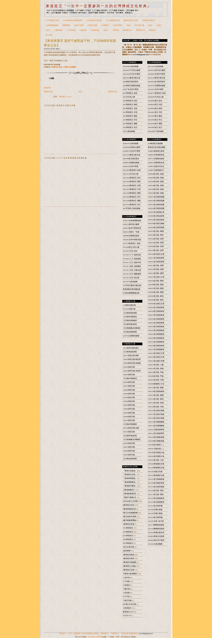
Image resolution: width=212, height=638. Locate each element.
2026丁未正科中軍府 (130, 89)
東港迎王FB (127, 30)
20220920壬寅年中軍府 (156, 74)
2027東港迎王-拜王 (130, 120)
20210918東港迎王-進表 (132, 170)
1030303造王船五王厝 (156, 304)
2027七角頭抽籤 (129, 131)
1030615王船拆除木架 (156, 163)
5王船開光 (105, 25)
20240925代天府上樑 (155, 97)
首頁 (80, 92)
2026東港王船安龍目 (130, 82)
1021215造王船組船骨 (156, 498)
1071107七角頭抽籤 (130, 282)
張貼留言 (47, 88)
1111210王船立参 (129, 309)
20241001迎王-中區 (155, 112)
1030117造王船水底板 (156, 414)
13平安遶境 (71, 30)
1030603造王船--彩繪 (156, 178)
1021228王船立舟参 (155, 472)
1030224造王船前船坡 (156, 327)
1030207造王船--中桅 (156, 380)
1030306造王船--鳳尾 (156, 292)
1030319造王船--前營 (156, 250)
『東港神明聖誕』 (130, 478)
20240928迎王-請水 (155, 101)
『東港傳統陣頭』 (130, 482)
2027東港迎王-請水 (130, 101)
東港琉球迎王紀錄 (131, 20)
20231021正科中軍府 (155, 89)
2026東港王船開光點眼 (131, 86)
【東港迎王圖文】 (149, 20)
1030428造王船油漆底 (156, 216)
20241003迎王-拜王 (155, 120)
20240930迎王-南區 (155, 108)
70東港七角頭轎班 (69, 67)
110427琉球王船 (129, 386)
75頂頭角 (126, 593)
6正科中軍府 (117, 25)
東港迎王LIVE (128, 612)
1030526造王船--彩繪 (156, 189)
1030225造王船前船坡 (156, 323)
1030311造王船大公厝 (156, 277)
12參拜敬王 (58, 30)
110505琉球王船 (129, 413)
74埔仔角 (126, 589)
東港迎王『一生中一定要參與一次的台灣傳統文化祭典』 (98, 6)
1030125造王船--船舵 (156, 388)
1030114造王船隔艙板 (156, 426)
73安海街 (126, 585)
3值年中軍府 (79, 25)
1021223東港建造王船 (156, 475)
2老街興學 (127, 551)
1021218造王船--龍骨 (156, 490)
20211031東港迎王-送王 (132, 205)
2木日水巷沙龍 (129, 547)
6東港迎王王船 (129, 570)
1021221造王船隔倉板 (156, 479)
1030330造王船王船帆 (156, 223)
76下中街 (126, 597)
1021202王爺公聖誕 (155, 513)
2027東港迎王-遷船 (130, 124)
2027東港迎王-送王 (130, 127)
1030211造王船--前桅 (156, 369)
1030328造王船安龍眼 (156, 227)
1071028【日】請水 (130, 251)
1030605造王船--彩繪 (156, 174)
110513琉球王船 (129, 432)
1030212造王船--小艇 (156, 365)
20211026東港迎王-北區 (132, 185)
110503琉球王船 (129, 405)
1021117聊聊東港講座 (156, 525)
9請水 (150, 25)
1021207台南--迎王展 (156, 521)
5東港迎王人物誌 (129, 566)
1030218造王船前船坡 (156, 346)
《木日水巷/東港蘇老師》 (129, 633)
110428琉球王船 (129, 390)
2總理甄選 (66, 25)
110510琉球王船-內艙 (131, 428)
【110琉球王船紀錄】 (131, 348)
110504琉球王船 (129, 409)
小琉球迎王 (127, 608)
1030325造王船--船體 (156, 231)
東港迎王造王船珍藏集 (156, 147)
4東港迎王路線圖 (129, 562)
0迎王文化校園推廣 (130, 513)
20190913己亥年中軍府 (131, 151)
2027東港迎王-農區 (130, 116)
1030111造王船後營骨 (156, 433)
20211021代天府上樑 (130, 174)
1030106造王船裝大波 (156, 452)
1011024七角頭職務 (155, 544)
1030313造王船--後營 (156, 269)
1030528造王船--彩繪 (156, 185)
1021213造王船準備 (155, 506)
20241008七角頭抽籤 (130, 66)
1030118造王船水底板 (156, 410)
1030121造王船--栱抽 (156, 403)
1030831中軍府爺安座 (156, 155)
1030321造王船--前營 (156, 243)
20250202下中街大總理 (131, 70)
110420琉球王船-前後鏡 (132, 363)
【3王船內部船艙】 (130, 320)
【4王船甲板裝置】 (130, 324)
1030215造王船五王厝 (156, 353)
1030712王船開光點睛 (156, 159)
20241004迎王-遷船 (155, 124)
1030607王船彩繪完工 (156, 170)
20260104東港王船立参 (131, 78)
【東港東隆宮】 (129, 490)
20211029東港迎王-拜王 (132, 197)
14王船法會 (94, 30)
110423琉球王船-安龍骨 (132, 371)
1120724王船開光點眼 (131, 336)
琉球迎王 (152, 30)
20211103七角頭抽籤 (155, 66)
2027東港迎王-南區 (130, 104)
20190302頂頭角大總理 (131, 147)
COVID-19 (127, 615)
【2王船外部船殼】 (130, 317)
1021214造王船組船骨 (156, 502)
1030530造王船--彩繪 (156, 182)
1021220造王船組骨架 (156, 483)
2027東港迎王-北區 (130, 108)
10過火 (159, 25)
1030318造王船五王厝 (156, 254)
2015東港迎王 (128, 528)
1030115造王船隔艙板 (156, 422)
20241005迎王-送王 (155, 127)
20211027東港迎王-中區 (132, 189)
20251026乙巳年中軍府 (131, 74)
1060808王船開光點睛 (131, 236)
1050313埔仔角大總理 (131, 224)
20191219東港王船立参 (131, 155)
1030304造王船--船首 (156, 300)
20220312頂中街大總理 (156, 70)
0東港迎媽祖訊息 (129, 509)
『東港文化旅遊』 (130, 471)
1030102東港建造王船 (156, 464)
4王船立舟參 (92, 25)
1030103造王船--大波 (156, 460)
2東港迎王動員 (129, 555)
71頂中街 (126, 578)
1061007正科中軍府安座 (132, 240)
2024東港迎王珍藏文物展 (72, 20)
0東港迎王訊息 (56, 67)
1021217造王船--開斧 (156, 494)
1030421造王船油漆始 (156, 220)
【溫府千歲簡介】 (130, 497)
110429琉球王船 (129, 394)
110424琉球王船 (129, 375)
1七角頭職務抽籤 (51, 25)
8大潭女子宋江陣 (129, 604)
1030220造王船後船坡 (156, 338)
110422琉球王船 (129, 367)
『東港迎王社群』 (130, 475)
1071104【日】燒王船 (131, 278)
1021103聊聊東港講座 (156, 529)
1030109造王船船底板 (156, 441)
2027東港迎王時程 (52, 20)
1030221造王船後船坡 (156, 334)
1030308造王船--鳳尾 (156, 285)
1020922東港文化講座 (156, 536)
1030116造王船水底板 (156, 418)
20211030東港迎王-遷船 (132, 201)
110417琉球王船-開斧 (131, 356)
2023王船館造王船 (113, 20)
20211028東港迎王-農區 (132, 193)
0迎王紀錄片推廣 (129, 516)
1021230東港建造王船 (156, 468)
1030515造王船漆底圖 (156, 201)
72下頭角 (126, 581)
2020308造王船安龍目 (131, 159)
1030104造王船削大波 (156, 456)
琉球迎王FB (140, 30)
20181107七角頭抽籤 (130, 143)
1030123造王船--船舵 (156, 395)
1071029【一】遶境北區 (132, 255)
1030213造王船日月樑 (156, 361)
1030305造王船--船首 (156, 296)
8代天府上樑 (139, 25)
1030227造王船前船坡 (156, 315)
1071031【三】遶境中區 (132, 262)
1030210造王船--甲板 (156, 372)
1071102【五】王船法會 (132, 270)
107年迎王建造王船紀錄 (132, 285)
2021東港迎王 (128, 536)
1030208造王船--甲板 (156, 376)
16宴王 (105, 30)
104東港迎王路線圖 (155, 143)
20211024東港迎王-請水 (132, 178)
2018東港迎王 (128, 532)
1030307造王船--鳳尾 (156, 288)
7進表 (128, 25)
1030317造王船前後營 (156, 258)
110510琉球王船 (129, 420)
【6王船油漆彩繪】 (130, 332)
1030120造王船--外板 (156, 407)
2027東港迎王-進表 (130, 93)
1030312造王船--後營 (156, 273)
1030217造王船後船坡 (156, 349)
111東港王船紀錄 (129, 305)
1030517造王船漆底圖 (156, 197)
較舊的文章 (112, 92)
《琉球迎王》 (115, 633)
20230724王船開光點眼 (156, 86)
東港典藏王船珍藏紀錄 (131, 289)
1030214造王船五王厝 (156, 357)
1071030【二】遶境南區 (132, 259)
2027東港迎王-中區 (130, 112)
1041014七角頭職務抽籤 (132, 221)
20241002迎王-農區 (155, 116)
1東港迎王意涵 (129, 524)
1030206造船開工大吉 (156, 384)
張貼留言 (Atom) (65, 97)
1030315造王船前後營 (156, 262)
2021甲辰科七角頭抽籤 (131, 208)
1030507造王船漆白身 (156, 212)
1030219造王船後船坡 (156, 342)
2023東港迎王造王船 (94, 20)
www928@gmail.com (141, 54)
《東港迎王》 (105, 633)
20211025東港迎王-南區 (132, 182)
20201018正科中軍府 (130, 166)
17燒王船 (115, 30)
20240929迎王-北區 (155, 104)
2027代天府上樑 (129, 97)
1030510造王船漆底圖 (156, 208)
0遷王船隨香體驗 (129, 520)
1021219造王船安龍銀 (156, 487)
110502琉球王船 (129, 401)
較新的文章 (48, 92)
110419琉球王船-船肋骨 (132, 359)
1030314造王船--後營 (156, 265)
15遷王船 (82, 30)
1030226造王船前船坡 (156, 319)
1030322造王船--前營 (156, 239)
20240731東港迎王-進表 (157, 93)
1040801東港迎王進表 (156, 151)
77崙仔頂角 (127, 600)
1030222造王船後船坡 (156, 330)
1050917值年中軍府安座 (132, 228)
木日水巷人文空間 (94, 637)
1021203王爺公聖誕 (155, 510)
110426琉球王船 (129, 382)
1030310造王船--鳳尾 (156, 281)
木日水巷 (48, 35)
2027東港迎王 (128, 543)
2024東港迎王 (128, 539)
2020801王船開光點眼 (131, 163)
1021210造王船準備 (155, 517)
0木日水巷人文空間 (130, 501)
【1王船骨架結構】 (130, 313)
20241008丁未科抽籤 (155, 131)
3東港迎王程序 (129, 558)
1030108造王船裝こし (156, 445)
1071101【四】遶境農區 (132, 266)
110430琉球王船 (129, 397)
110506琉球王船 (129, 417)
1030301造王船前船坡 (156, 307)
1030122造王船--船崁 (156, 399)
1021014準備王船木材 (156, 532)
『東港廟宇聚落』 (130, 486)
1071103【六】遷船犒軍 (132, 274)
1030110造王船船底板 (156, 437)
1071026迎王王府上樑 (131, 247)
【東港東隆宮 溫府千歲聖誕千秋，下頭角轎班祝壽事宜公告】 (80, 43)
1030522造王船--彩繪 (156, 193)
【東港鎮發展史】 (130, 494)
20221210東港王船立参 (156, 78)
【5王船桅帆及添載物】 (132, 328)
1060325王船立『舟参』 (132, 232)
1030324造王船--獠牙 (156, 235)
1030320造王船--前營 (156, 246)
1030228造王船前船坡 (156, 311)
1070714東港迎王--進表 (131, 243)
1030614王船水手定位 (156, 166)
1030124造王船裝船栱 (156, 391)
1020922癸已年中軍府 (156, 540)
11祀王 (47, 30)
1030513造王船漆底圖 (156, 205)
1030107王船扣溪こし (156, 449)
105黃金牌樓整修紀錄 (131, 293)
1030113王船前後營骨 (156, 430)
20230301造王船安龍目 (156, 82)
